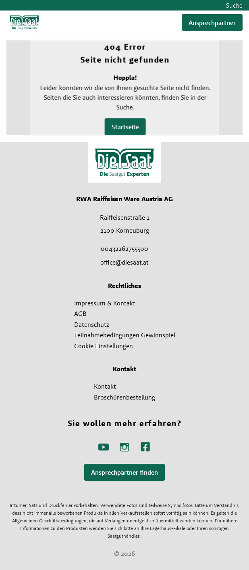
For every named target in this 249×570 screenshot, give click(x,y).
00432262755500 (124, 248)
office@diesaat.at (124, 262)
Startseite (125, 127)
